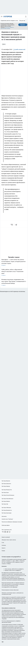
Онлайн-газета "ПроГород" (7, 519)
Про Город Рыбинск (6, 501)
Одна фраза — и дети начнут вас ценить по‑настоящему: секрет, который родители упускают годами (14, 262)
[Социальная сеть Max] (9, 531)
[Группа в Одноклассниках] (5, 531)
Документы (4, 516)
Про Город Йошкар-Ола (7, 489)
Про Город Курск (5, 492)
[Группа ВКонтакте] (3, 531)
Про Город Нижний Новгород (8, 495)
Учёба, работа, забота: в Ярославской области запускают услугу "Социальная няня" (14, 272)
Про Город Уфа (5, 504)
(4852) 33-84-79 (12, 570)
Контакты (4, 545)
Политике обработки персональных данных (7, 28)
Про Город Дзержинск (6, 483)
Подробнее (4, 618)
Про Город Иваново (6, 486)
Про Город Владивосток (7, 510)
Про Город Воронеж (6, 480)
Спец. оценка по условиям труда (8, 607)
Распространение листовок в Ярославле (10, 589)
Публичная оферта (6, 525)
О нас (3, 542)
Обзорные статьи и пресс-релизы (9, 539)
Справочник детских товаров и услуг (9, 20)
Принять (22, 24)
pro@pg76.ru (21, 569)
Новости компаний (6, 537)
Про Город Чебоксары (6, 507)
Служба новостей (19, 49)
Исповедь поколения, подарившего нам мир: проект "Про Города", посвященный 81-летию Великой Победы (14, 282)
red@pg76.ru (18, 570)
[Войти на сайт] (25, 16)
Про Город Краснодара (6, 512)
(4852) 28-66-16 (15, 569)
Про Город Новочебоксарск (7, 498)
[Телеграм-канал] (7, 531)
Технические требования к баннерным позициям (12, 521)
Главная (3, 550)
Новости (3, 548)
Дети (3, 44)
